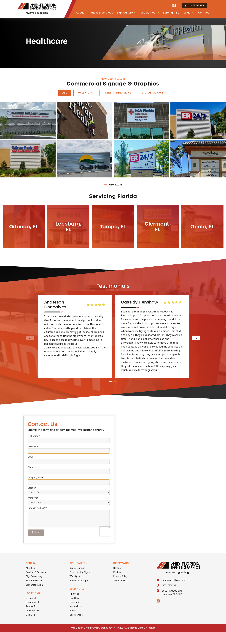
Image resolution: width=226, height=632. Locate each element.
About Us (30, 567)
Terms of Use (120, 580)
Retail (72, 610)
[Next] (196, 338)
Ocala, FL (30, 614)
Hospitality (75, 602)
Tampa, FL (31, 606)
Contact (203, 12)
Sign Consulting (34, 576)
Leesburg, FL (32, 602)
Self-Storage (76, 614)
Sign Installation (34, 584)
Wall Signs (85, 92)
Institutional (76, 606)
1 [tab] (110, 381)
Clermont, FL (32, 610)
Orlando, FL (32, 597)
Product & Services (100, 12)
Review (117, 572)
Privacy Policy (120, 576)
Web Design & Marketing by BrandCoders (93, 627)
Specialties (147, 12)
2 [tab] (115, 381)
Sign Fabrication (34, 580)
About (80, 12)
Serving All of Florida (177, 12)
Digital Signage (153, 92)
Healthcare (75, 597)
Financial (74, 593)
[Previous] (30, 338)
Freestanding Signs (117, 92)
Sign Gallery (125, 12)
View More (115, 184)
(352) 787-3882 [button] (194, 5)
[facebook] (174, 5)
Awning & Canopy (79, 580)
